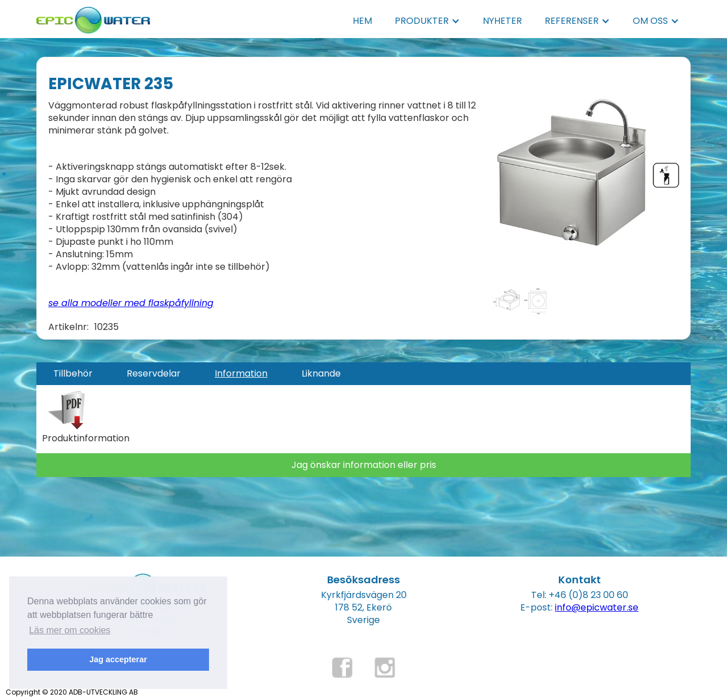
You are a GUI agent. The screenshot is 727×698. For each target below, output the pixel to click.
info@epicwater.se (596, 607)
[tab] (73, 373)
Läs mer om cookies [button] (69, 630)
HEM (362, 20)
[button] (427, 21)
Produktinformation (85, 438)
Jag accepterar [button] (118, 659)
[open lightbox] (588, 169)
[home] (93, 17)
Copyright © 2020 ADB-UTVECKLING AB (72, 692)
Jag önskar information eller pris (363, 464)
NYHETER (502, 20)
